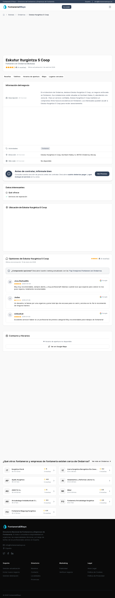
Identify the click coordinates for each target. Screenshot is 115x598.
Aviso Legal (92, 568)
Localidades (35, 576)
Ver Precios (102, 174)
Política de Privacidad (96, 576)
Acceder (66, 7)
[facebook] (8, 553)
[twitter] (4, 553)
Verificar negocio (66, 572)
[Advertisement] (57, 35)
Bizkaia (11, 15)
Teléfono (16, 76)
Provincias (35, 579)
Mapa (44, 76)
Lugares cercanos (56, 76)
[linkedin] (12, 553)
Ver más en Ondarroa (101, 461)
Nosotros (34, 568)
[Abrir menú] (110, 7)
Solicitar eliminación (10, 576)
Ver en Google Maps (57, 346)
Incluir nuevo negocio (11, 572)
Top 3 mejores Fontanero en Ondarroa (85, 271)
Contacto (34, 572)
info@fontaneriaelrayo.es (103, 1)
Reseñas (7, 76)
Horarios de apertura (31, 76)
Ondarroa (21, 15)
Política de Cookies (95, 572)
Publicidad (63, 568)
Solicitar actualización (11, 568)
